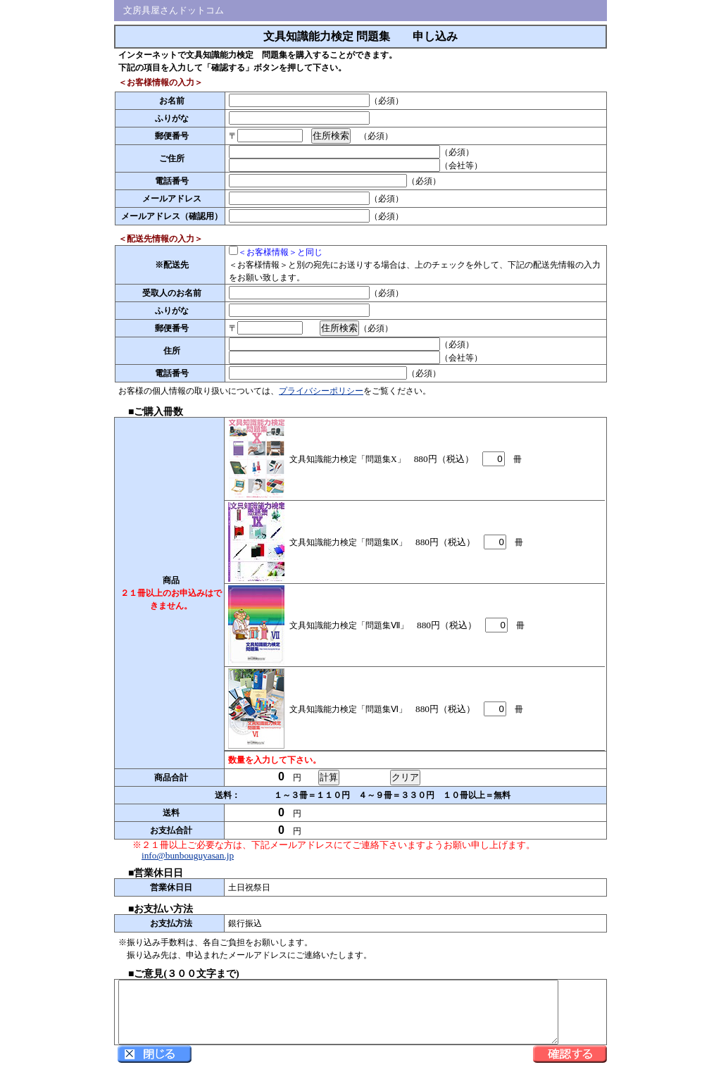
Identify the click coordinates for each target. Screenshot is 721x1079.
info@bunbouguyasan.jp (188, 855)
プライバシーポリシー (321, 391)
